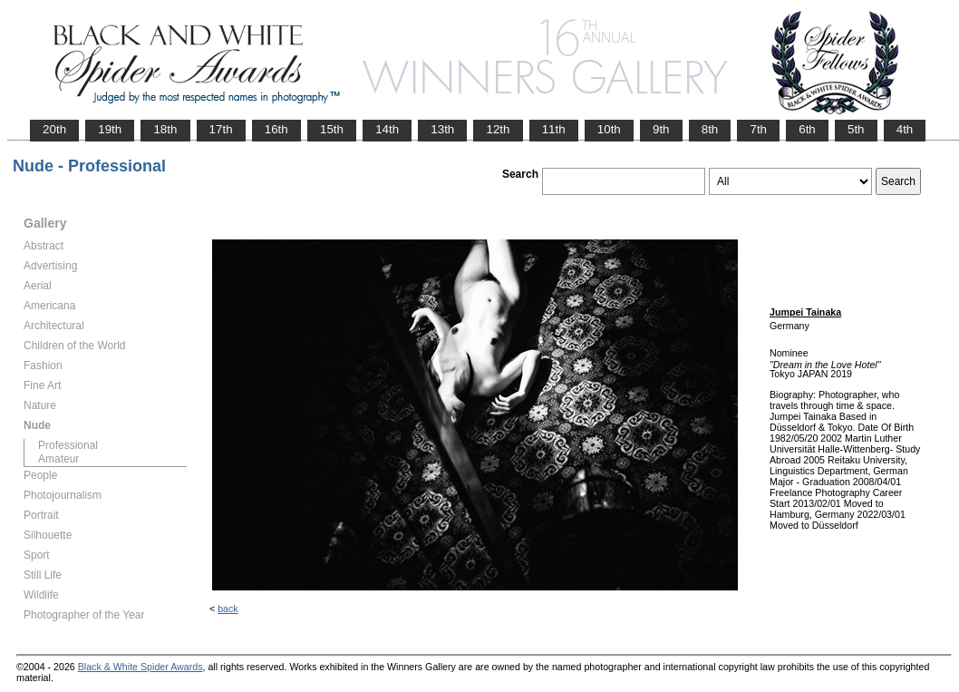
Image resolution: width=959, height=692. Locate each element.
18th (165, 129)
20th (54, 129)
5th (856, 129)
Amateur (58, 459)
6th (807, 129)
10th (609, 129)
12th (497, 129)
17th (221, 129)
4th (905, 129)
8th (710, 129)
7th (758, 129)
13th (442, 129)
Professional (68, 445)
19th (109, 129)
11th (554, 129)
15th (332, 129)
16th (276, 129)
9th (661, 129)
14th (387, 129)
